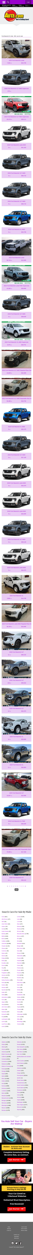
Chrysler (4, 946)
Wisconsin (19, 1107)
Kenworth (4, 1014)
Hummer (4, 987)
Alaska (3, 1044)
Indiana (3, 1081)
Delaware (4, 1064)
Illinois (3, 1078)
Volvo (18, 1016)
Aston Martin (5, 924)
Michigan (4, 1100)
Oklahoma (19, 1068)
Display (26, 1252)
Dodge (3, 958)
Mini (18, 941)
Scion (18, 987)
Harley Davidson (6, 980)
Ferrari (3, 965)
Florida (3, 1068)
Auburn (3, 926)
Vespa (18, 1011)
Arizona (3, 1049)
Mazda (18, 928)
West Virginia (20, 1104)
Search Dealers (24, 1228)
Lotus (18, 919)
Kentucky (4, 1088)
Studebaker (20, 994)
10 (25, 886)
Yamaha (19, 1024)
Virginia (19, 1099)
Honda (3, 982)
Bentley (3, 933)
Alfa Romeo (4, 919)
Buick (3, 938)
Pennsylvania (20, 1075)
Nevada (19, 1044)
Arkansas (4, 1051)
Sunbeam (19, 999)
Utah (18, 1095)
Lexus (3, 1026)
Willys (18, 1019)
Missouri (4, 1107)
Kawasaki (4, 1011)
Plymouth (19, 963)
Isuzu (3, 999)
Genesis (4, 975)
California (4, 1056)
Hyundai (4, 989)
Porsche (19, 972)
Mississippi (4, 1105)
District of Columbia (6, 1066)
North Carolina (20, 1060)
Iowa (3, 1083)
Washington (20, 1102)
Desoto (3, 955)
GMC (3, 977)
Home (9, 1226)
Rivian (18, 980)
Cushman (4, 950)
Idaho (3, 1076)
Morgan (19, 946)
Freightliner (4, 972)
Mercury (19, 936)
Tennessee (19, 1090)
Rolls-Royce (20, 982)
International (5, 997)
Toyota (18, 1007)
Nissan (18, 953)
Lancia (3, 1021)
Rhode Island (20, 1080)
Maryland (4, 1095)
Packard (19, 958)
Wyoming (19, 1109)
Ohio (18, 1065)
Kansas (3, 1085)
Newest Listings (24, 1230)
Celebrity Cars (16, 1234)
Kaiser (3, 1009)
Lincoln (19, 916)
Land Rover (4, 1024)
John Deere (4, 1007)
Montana (4, 1110)
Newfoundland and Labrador (24, 1056)
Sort (16, 1252)
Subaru (19, 997)
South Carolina (20, 1085)
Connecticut (4, 1061)
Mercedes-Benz (21, 933)
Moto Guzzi (20, 948)
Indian (3, 992)
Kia (2, 1016)
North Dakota (20, 1063)
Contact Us (9, 1230)
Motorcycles (16, 1238)
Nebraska (19, 1042)
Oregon (19, 1073)
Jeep (3, 1004)
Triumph (19, 1009)
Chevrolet (4, 943)
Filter (6, 1252)
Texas (18, 1092)
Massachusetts (5, 1098)
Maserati (19, 926)
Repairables (16, 1236)
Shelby (18, 989)
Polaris (18, 965)
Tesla (18, 1004)
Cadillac (4, 941)
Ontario (19, 1070)
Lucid (18, 921)
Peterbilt (19, 960)
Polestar (19, 968)
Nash (18, 950)
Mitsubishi (19, 943)
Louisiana (4, 1090)
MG (18, 938)
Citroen (3, 948)
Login (28, 2)
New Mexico (20, 1051)
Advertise (9, 1228)
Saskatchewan (20, 1082)
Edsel (3, 960)
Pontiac (19, 970)
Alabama (4, 1042)
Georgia (4, 1071)
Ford (3, 970)
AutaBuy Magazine (19, 1247)
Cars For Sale (24, 1226)
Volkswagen (20, 1014)
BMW (3, 936)
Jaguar (3, 1002)
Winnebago (20, 1021)
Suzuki (18, 1002)
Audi (3, 928)
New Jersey (20, 1049)
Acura (3, 916)
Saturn (18, 985)
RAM (18, 975)
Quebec (19, 1078)
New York (19, 1054)
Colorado (4, 1059)
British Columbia (6, 1054)
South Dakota (20, 1087)
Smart (18, 992)
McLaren (19, 931)
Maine (3, 1093)
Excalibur (4, 963)
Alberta (3, 1047)
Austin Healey (5, 931)
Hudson (3, 985)
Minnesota (4, 1103)
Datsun (3, 953)
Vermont (19, 1097)
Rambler (19, 977)
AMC (3, 921)
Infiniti (3, 994)
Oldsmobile (20, 955)
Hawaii (3, 1073)
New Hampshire (21, 1047)
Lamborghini (5, 1019)
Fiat (2, 968)
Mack (18, 924)
